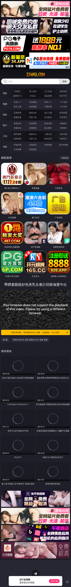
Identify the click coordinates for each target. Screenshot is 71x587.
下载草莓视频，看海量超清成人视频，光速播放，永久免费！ (39, 332)
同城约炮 (17, 144)
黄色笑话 (48, 138)
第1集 (5, 339)
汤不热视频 (63, 144)
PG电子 (17, 91)
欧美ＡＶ (48, 102)
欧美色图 (48, 123)
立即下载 (54, 581)
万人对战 (48, 91)
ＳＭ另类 (63, 106)
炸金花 (33, 96)
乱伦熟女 (48, 117)
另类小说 (33, 138)
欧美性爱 (63, 112)
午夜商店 (33, 144)
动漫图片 (63, 123)
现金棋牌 (48, 96)
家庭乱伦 (33, 134)
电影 (5, 114)
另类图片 (63, 128)
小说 (5, 136)
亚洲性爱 (17, 112)
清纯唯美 (33, 128)
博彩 (5, 93)
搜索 (64, 81)
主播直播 (48, 106)
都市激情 (17, 134)
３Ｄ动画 (63, 102)
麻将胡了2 (17, 96)
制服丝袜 (17, 117)
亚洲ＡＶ (17, 102)
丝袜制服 (33, 106)
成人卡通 (48, 112)
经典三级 (33, 117)
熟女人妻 (17, 106)
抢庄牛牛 (63, 96)
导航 (5, 146)
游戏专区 (63, 91)
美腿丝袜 (17, 128)
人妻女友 (48, 134)
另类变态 (63, 117)
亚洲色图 (33, 123)
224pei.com (35, 74)
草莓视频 (48, 144)
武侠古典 (63, 134)
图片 (5, 125)
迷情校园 (17, 138)
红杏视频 (17, 149)
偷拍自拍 (33, 112)
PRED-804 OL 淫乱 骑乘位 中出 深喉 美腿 (30, 339)
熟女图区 (48, 128)
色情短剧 (33, 149)
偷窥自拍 (17, 123)
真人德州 (33, 91)
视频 (5, 103)
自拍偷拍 (33, 102)
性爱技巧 (63, 138)
